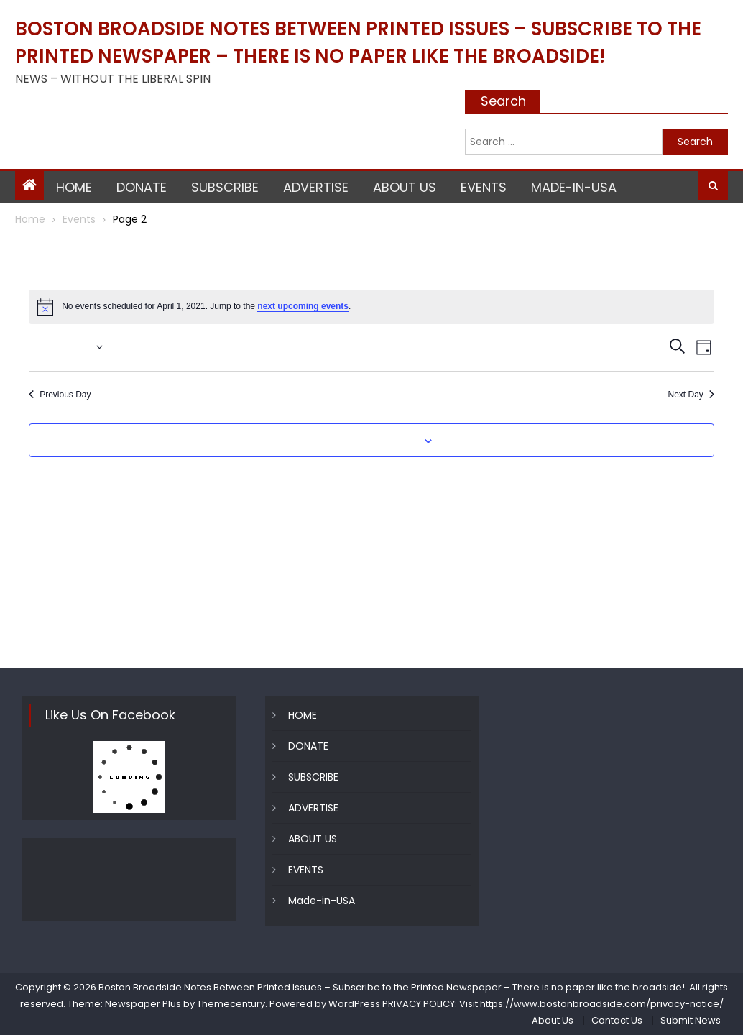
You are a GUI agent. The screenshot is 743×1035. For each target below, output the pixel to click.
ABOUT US (404, 187)
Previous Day (60, 395)
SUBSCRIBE (225, 187)
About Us (552, 1020)
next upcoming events (303, 306)
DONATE (141, 187)
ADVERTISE (316, 187)
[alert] (371, 307)
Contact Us (616, 1020)
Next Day (691, 395)
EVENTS (484, 187)
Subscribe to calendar (363, 441)
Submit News (690, 1020)
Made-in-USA (574, 187)
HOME (74, 187)
